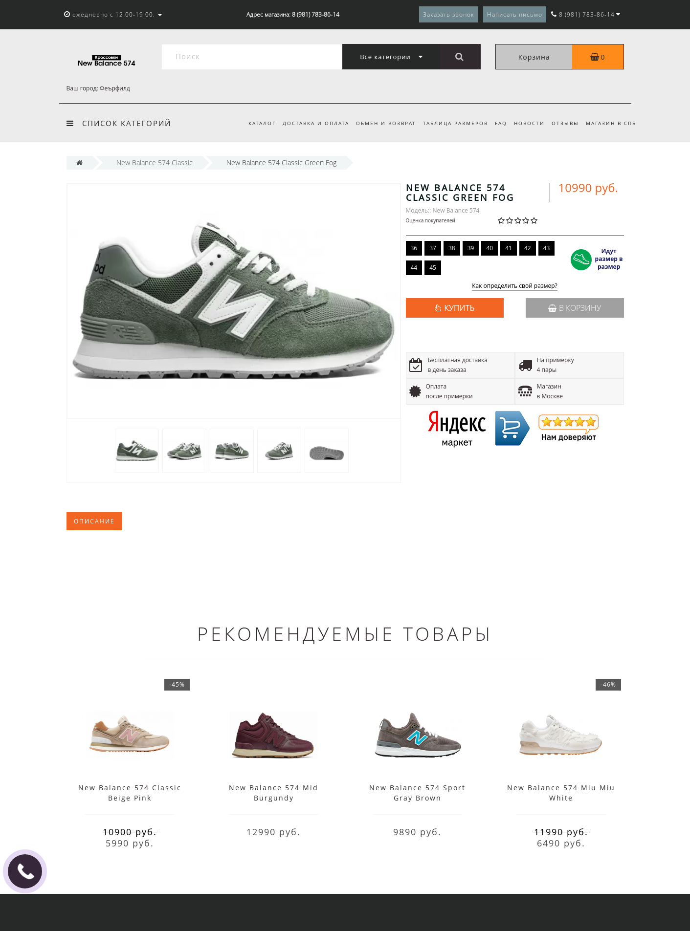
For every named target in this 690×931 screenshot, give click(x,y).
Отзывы (564, 123)
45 (432, 267)
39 (470, 248)
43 (546, 248)
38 (451, 248)
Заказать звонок (448, 14)
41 (508, 248)
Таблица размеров (449, 123)
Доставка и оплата (306, 123)
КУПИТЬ (459, 308)
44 (414, 267)
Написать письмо (514, 14)
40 (489, 248)
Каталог (251, 123)
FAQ (496, 123)
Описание (94, 521)
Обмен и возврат (378, 123)
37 (432, 248)
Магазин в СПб (611, 123)
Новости (526, 123)
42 (527, 248)
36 (414, 248)
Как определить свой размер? (514, 286)
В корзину (574, 308)
